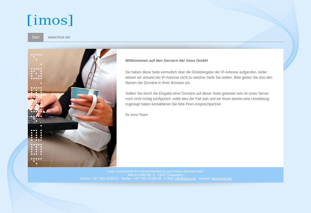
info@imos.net (185, 178)
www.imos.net (59, 37)
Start (35, 37)
